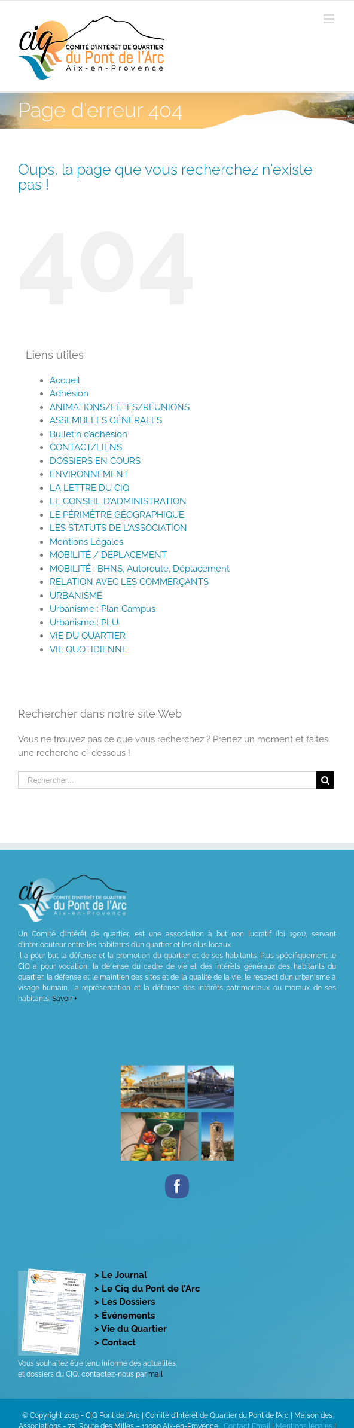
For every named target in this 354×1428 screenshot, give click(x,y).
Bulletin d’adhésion (88, 434)
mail (155, 1374)
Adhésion (69, 393)
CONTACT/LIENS (86, 447)
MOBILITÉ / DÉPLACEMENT (108, 555)
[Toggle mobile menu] (330, 19)
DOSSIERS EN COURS (95, 461)
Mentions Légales (86, 541)
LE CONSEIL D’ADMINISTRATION (118, 501)
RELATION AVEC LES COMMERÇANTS (129, 581)
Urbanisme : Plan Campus (102, 608)
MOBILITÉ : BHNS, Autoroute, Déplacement (140, 568)
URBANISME (76, 595)
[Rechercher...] (167, 780)
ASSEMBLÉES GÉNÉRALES (106, 420)
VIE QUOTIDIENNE (88, 649)
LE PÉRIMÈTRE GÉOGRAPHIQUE (117, 514)
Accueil (65, 380)
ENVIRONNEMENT (89, 474)
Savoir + (64, 998)
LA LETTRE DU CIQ (89, 488)
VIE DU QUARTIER (88, 635)
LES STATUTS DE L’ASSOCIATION (118, 528)
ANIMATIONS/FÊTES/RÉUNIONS (120, 407)
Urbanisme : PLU (84, 622)
